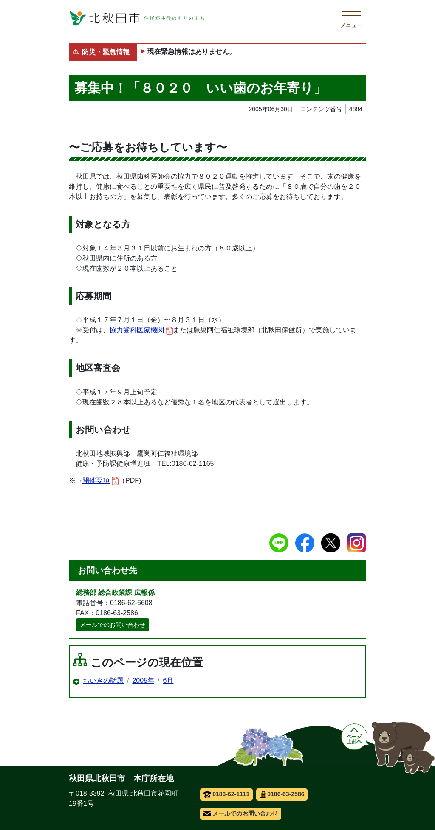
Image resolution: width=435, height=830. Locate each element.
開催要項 (100, 481)
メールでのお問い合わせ (112, 624)
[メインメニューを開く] (351, 18)
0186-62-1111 (226, 794)
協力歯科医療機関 (141, 330)
